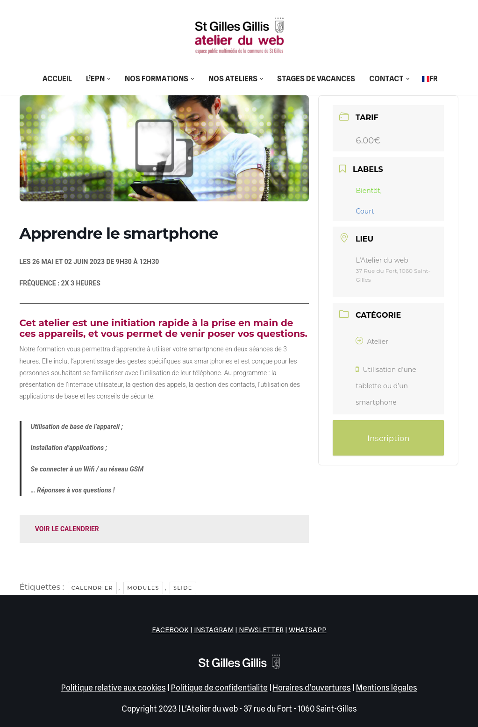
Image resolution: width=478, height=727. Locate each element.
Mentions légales (386, 687)
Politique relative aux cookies (113, 687)
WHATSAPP (308, 630)
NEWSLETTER (261, 630)
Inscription (388, 438)
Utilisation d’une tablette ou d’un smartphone (386, 385)
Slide (183, 587)
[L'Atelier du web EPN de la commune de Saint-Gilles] (239, 35)
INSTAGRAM (214, 630)
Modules (143, 587)
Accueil (57, 78)
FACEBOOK (170, 630)
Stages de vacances (316, 78)
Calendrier (92, 587)
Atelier (372, 341)
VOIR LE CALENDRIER (67, 529)
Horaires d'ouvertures (312, 687)
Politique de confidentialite (219, 687)
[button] (109, 79)
